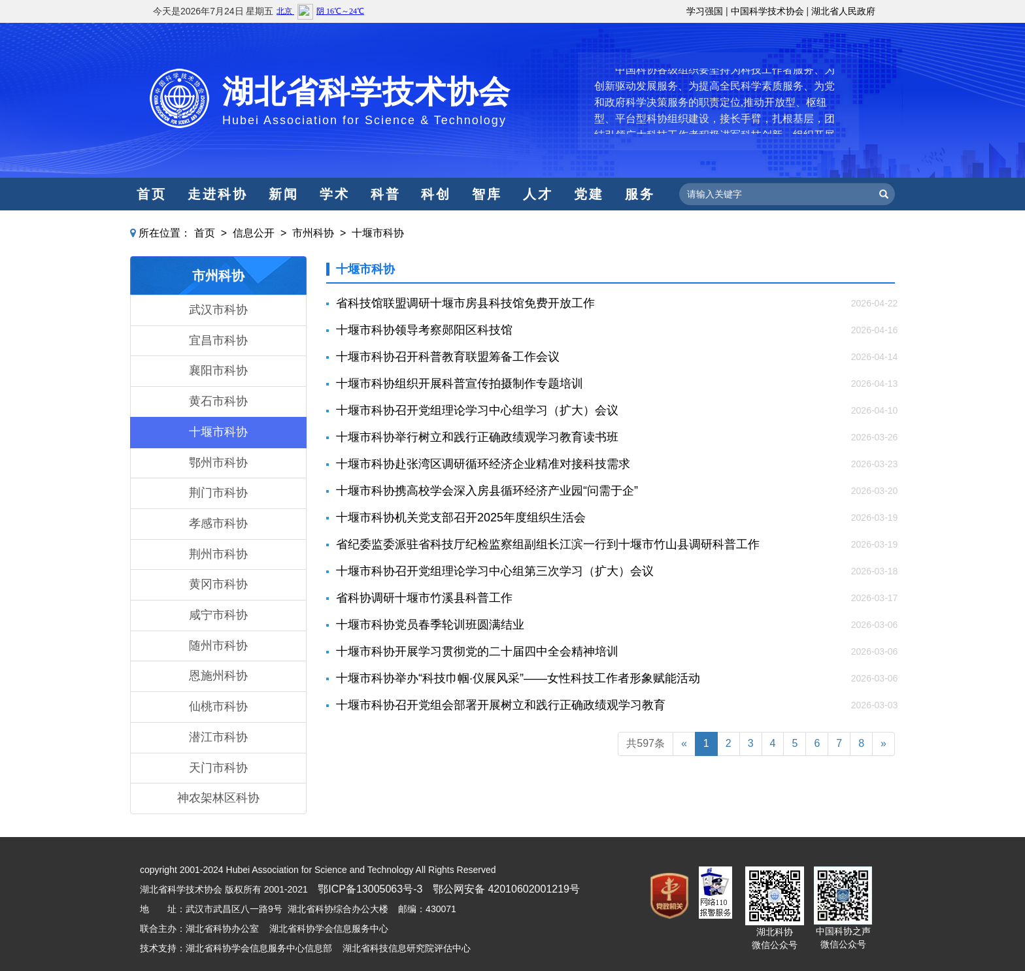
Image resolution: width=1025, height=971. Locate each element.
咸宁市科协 (218, 614)
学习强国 (704, 11)
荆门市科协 (218, 492)
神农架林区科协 (218, 797)
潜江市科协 (218, 737)
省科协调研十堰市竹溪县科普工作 (424, 597)
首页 (152, 194)
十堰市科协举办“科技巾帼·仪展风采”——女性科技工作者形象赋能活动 (518, 678)
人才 (538, 194)
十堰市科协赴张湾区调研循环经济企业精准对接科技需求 (483, 463)
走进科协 (218, 194)
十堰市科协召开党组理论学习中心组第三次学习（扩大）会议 (495, 571)
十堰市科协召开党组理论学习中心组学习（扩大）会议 (477, 410)
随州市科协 (218, 645)
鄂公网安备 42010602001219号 (506, 889)
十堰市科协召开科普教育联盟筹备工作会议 (448, 356)
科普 (386, 194)
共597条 (645, 743)
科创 (436, 194)
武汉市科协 (218, 309)
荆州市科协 (218, 554)
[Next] (883, 744)
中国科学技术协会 (767, 11)
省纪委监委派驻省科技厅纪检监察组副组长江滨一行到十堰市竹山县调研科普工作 (548, 544)
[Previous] (684, 744)
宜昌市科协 (218, 340)
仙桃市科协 (218, 706)
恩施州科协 (218, 675)
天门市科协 (218, 767)
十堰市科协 (378, 233)
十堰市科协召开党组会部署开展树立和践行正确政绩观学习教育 (500, 705)
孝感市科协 (218, 523)
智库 (487, 194)
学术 (335, 194)
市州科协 (313, 233)
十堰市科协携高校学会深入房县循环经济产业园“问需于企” (487, 490)
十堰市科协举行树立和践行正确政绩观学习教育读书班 (477, 437)
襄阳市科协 (218, 370)
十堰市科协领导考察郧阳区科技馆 (424, 330)
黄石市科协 (218, 401)
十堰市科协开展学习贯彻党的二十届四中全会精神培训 (477, 651)
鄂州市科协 (218, 462)
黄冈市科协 (218, 584)
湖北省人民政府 (843, 11)
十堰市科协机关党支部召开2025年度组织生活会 (461, 517)
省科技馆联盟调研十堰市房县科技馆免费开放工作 (465, 303)
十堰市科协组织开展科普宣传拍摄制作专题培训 (459, 383)
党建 (589, 194)
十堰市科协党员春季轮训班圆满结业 (430, 624)
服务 (640, 194)
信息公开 (254, 233)
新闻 (284, 194)
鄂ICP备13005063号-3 (370, 889)
